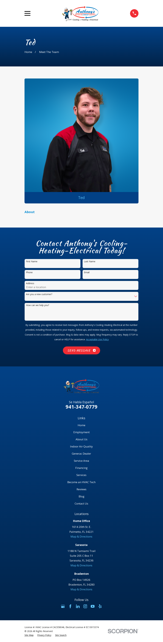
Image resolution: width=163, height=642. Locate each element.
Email (86, 272)
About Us (81, 439)
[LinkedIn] (78, 606)
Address (30, 283)
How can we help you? (37, 305)
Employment (81, 432)
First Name (31, 261)
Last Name (89, 261)
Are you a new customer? (39, 294)
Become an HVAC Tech (81, 482)
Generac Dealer (81, 453)
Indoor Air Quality (81, 446)
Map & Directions (81, 536)
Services (81, 475)
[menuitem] (29, 635)
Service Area (81, 461)
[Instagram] (85, 606)
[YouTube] (93, 606)
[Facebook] (70, 606)
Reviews (81, 489)
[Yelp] (100, 606)
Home (81, 425)
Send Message (81, 350)
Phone (29, 272)
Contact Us (81, 503)
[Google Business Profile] (63, 606)
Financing (81, 468)
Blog (81, 496)
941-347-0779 (81, 406)
